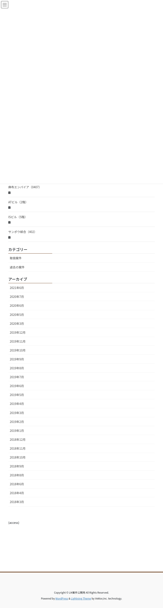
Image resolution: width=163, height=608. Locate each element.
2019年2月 (17, 422)
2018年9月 (17, 466)
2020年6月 (17, 305)
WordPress (61, 598)
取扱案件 (16, 258)
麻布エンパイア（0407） (25, 187)
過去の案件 (17, 267)
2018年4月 (17, 493)
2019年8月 (17, 368)
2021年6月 (17, 288)
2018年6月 (17, 484)
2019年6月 (17, 386)
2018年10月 (18, 457)
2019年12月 (18, 332)
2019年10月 (18, 350)
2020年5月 (17, 314)
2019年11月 (18, 341)
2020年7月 (17, 296)
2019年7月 (17, 377)
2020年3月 (17, 323)
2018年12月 (18, 439)
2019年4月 (17, 404)
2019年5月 (17, 395)
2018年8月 (17, 475)
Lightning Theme (81, 598)
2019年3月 (17, 413)
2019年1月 (17, 430)
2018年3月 (17, 502)
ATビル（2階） (18, 202)
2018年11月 (18, 448)
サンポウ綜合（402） (22, 232)
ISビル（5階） (17, 217)
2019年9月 (17, 359)
